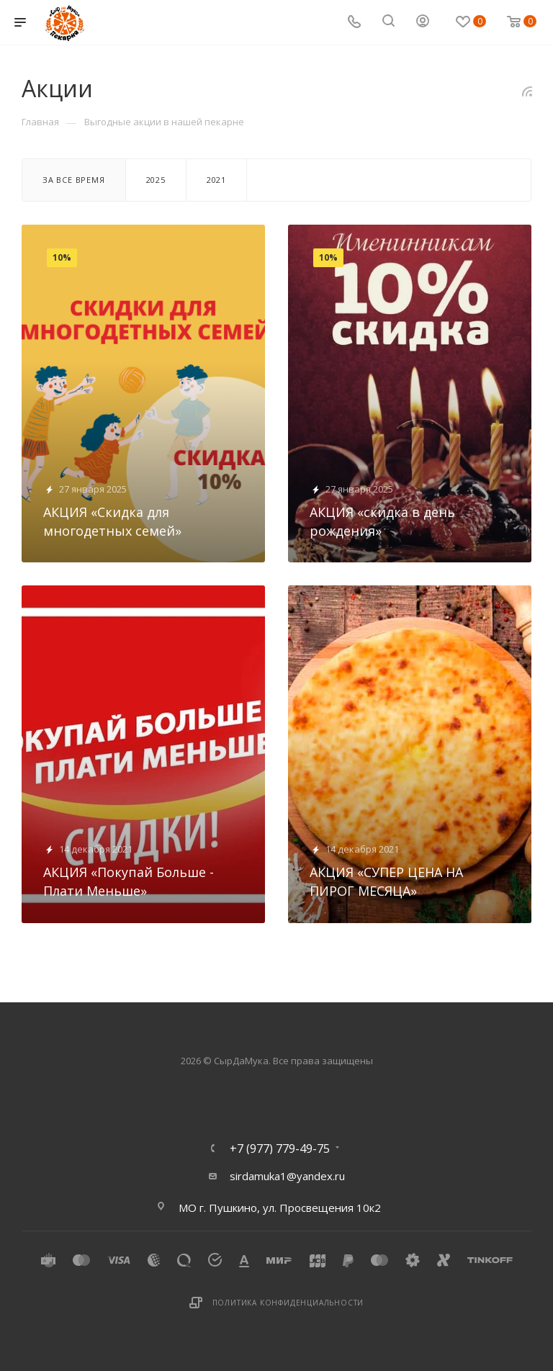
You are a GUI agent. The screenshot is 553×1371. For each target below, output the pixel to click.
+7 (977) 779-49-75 (280, 1148)
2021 (216, 179)
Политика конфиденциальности (288, 1303)
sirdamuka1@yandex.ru (287, 1176)
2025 (156, 179)
